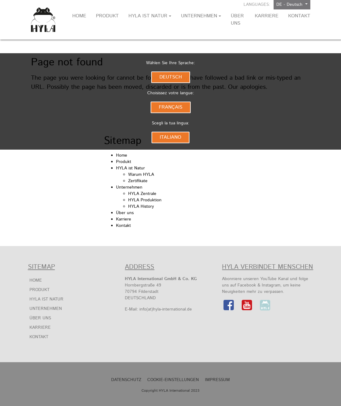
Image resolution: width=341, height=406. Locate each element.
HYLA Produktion (145, 200)
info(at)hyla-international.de (165, 309)
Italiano (170, 137)
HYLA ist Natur (130, 168)
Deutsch (170, 77)
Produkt (123, 162)
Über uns (125, 213)
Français (170, 107)
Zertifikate (138, 181)
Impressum (217, 380)
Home (121, 155)
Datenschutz (126, 380)
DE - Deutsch (290, 5)
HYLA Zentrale (142, 194)
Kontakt (123, 226)
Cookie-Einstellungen (173, 380)
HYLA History (141, 206)
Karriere (123, 219)
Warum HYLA (141, 175)
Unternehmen (129, 187)
